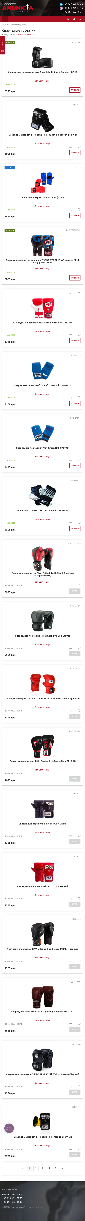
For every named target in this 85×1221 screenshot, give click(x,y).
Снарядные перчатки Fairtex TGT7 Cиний (42, 824)
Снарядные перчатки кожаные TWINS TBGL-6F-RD (42, 322)
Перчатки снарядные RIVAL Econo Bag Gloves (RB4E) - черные (42, 949)
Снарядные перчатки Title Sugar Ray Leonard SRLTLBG (42, 1011)
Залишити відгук (42, 81)
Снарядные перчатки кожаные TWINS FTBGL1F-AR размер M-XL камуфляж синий (42, 261)
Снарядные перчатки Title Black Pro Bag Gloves (42, 636)
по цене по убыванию (26, 34)
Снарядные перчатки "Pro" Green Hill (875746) (42, 448)
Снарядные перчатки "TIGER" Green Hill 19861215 (42, 385)
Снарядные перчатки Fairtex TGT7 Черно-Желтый (42, 1137)
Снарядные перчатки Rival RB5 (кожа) (42, 197)
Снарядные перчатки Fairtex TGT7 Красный (42, 886)
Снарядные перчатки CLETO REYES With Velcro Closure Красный (42, 698)
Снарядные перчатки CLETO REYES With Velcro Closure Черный (42, 1074)
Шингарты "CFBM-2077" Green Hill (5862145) (42, 510)
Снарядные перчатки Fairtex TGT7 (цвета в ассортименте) (42, 135)
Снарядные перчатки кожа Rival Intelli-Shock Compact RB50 (42, 72)
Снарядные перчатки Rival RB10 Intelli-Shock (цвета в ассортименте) (42, 574)
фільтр (2, 44)
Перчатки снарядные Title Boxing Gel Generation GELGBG (43, 761)
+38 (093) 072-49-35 (73, 12)
